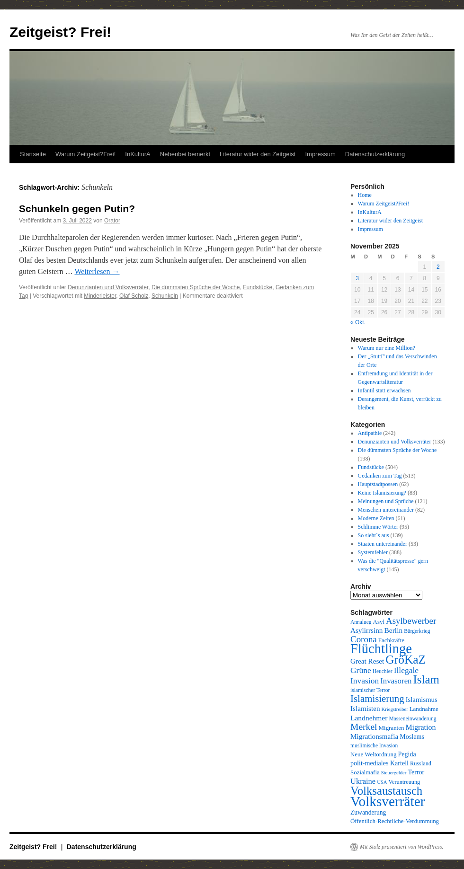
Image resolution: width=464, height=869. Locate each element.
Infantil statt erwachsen (384, 390)
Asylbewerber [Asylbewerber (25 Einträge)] (411, 621)
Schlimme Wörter (378, 526)
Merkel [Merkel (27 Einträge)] (363, 727)
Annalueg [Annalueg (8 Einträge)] (361, 622)
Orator (112, 220)
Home (365, 195)
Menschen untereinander (386, 509)
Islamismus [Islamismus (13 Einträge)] (421, 699)
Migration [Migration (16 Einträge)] (420, 727)
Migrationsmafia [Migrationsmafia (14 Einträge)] (374, 736)
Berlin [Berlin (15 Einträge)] (393, 630)
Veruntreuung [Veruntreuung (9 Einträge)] (404, 782)
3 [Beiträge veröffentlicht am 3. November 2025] (357, 278)
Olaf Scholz (133, 296)
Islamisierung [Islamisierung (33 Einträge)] (377, 698)
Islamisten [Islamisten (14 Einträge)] (365, 708)
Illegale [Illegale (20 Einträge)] (406, 670)
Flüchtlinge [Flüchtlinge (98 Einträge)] (381, 648)
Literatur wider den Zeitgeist (257, 154)
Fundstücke (257, 287)
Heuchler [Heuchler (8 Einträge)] (383, 671)
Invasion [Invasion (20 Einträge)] (364, 680)
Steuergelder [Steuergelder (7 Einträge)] (394, 772)
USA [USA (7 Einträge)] (382, 782)
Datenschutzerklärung (375, 154)
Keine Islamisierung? (382, 492)
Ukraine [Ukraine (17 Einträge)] (362, 781)
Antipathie (370, 433)
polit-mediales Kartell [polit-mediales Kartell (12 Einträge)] (379, 763)
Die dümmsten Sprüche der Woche (196, 287)
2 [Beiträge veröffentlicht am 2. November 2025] (438, 267)
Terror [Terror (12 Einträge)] (416, 772)
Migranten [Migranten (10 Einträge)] (391, 727)
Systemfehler (373, 552)
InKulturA (137, 154)
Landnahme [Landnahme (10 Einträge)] (424, 708)
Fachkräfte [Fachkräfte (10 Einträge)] (391, 640)
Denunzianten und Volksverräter (108, 287)
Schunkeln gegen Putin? (77, 208)
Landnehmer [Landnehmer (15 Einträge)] (368, 718)
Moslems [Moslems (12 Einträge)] (412, 736)
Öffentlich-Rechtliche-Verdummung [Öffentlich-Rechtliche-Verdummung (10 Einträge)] (394, 821)
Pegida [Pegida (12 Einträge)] (407, 754)
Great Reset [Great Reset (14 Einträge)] (367, 661)
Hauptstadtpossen (378, 484)
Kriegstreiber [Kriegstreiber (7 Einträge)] (395, 709)
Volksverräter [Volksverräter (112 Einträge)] (387, 801)
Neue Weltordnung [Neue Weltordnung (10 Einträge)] (373, 754)
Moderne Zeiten (376, 518)
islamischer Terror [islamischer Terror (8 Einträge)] (370, 690)
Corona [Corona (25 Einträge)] (363, 639)
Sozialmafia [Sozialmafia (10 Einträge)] (365, 772)
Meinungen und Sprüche (386, 501)
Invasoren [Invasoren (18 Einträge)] (395, 680)
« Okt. (358, 322)
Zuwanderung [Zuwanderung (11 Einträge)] (368, 812)
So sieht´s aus (373, 535)
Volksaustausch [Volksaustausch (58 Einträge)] (386, 790)
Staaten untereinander (382, 544)
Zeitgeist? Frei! (60, 32)
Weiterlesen (96, 271)
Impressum (320, 154)
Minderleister (100, 296)
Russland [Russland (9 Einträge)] (420, 763)
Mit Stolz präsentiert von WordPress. (401, 846)
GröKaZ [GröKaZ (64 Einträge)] (405, 659)
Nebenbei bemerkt (185, 154)
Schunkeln (165, 296)
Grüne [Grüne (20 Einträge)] (360, 670)
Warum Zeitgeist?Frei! (85, 154)
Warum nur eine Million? (386, 348)
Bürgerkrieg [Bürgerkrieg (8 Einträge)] (417, 631)
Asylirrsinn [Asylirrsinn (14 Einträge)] (366, 630)
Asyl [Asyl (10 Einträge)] (378, 621)
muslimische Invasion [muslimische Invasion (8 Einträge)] (374, 745)
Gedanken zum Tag (380, 475)
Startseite (33, 154)
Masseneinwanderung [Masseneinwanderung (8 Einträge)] (412, 718)
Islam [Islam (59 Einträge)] (426, 679)
